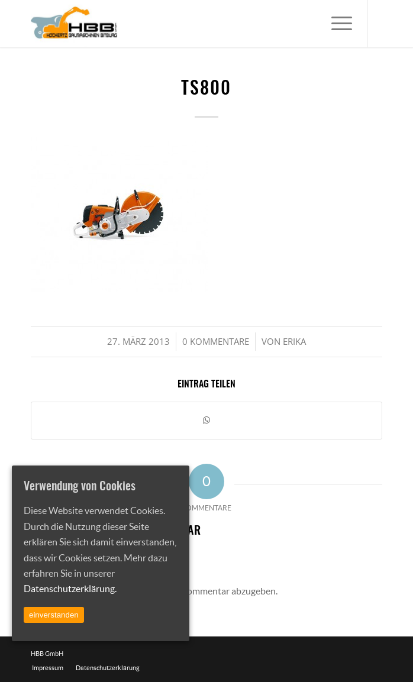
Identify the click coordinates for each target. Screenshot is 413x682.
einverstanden (54, 614)
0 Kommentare (215, 341)
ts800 (206, 89)
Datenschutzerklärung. (70, 588)
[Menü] (336, 23)
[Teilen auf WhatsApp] (206, 420)
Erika (294, 341)
